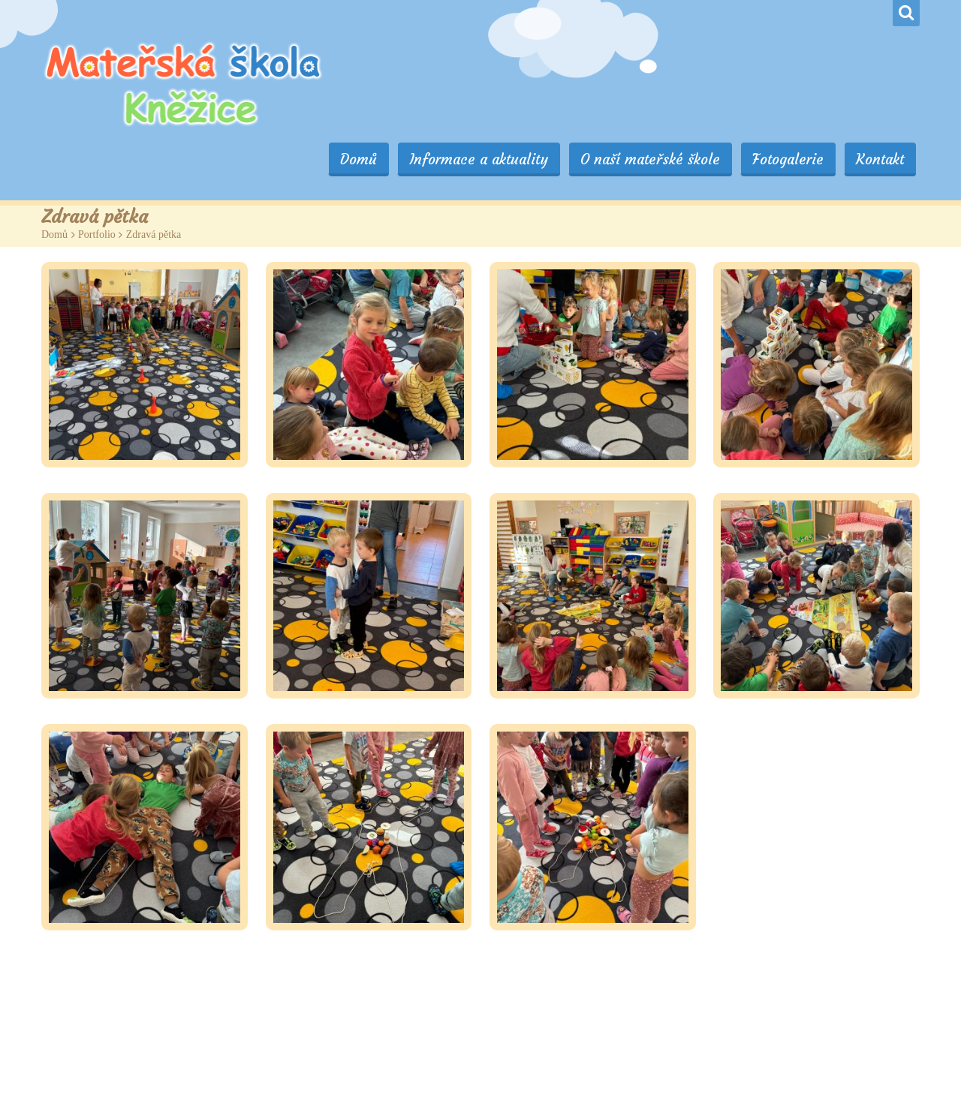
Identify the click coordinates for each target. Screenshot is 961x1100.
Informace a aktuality (507, 62)
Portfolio (97, 182)
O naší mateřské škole (670, 62)
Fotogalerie (800, 62)
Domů (395, 62)
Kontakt (884, 62)
